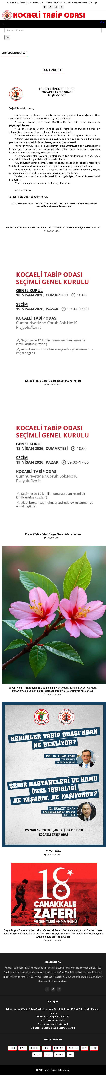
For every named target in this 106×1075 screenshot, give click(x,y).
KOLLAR (34, 1048)
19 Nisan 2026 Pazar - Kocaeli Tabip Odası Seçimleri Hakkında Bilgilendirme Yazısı (53, 227)
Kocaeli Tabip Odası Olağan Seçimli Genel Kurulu (53, 380)
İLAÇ (94, 1048)
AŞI (70, 1054)
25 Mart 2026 (53, 851)
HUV (84, 1048)
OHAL (48, 1054)
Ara (102, 22)
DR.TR (37, 1054)
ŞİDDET (59, 1054)
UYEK (22, 1048)
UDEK (12, 1048)
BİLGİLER (73, 1048)
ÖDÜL (46, 1048)
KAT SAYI (58, 1048)
